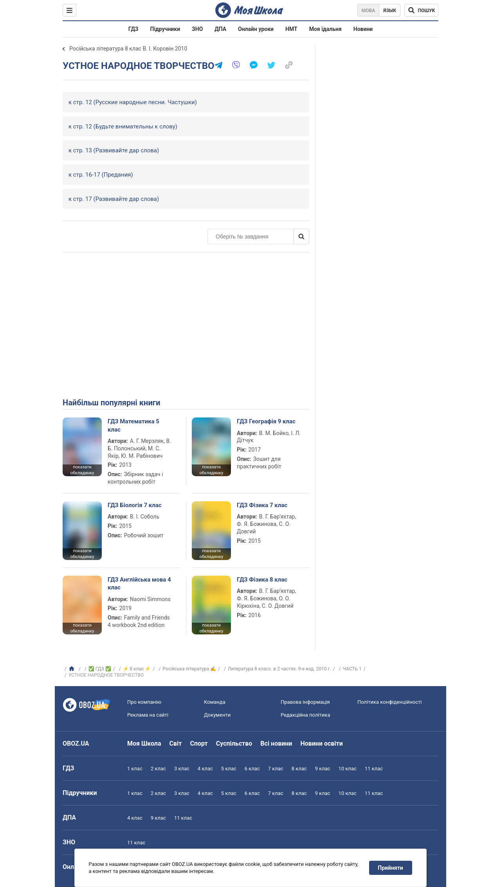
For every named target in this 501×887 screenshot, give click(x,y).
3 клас (181, 768)
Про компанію (144, 702)
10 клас (348, 768)
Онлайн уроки (256, 29)
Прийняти (390, 868)
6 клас (252, 768)
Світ (175, 743)
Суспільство (234, 743)
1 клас (134, 768)
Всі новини (276, 743)
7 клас (275, 768)
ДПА (220, 29)
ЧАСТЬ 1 (352, 669)
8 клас (299, 768)
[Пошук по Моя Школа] (421, 10)
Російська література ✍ (189, 669)
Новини (363, 29)
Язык (389, 10)
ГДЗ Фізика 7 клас (262, 505)
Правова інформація (305, 702)
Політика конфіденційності (389, 702)
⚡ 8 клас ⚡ (137, 669)
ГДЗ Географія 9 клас (266, 421)
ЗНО (197, 29)
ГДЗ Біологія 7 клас (135, 505)
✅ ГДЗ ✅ (99, 669)
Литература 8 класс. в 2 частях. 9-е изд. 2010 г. (279, 669)
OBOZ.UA (76, 743)
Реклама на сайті (147, 715)
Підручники (165, 29)
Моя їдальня (325, 29)
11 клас (374, 768)
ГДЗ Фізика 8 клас (262, 579)
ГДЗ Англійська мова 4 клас (139, 583)
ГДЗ (133, 29)
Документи (217, 715)
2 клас (158, 768)
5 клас (228, 768)
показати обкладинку (82, 469)
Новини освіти (321, 743)
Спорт (198, 743)
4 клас (205, 768)
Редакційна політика (305, 715)
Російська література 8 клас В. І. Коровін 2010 (128, 48)
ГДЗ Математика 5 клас (133, 425)
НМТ (291, 29)
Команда (214, 702)
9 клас (322, 768)
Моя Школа (144, 743)
